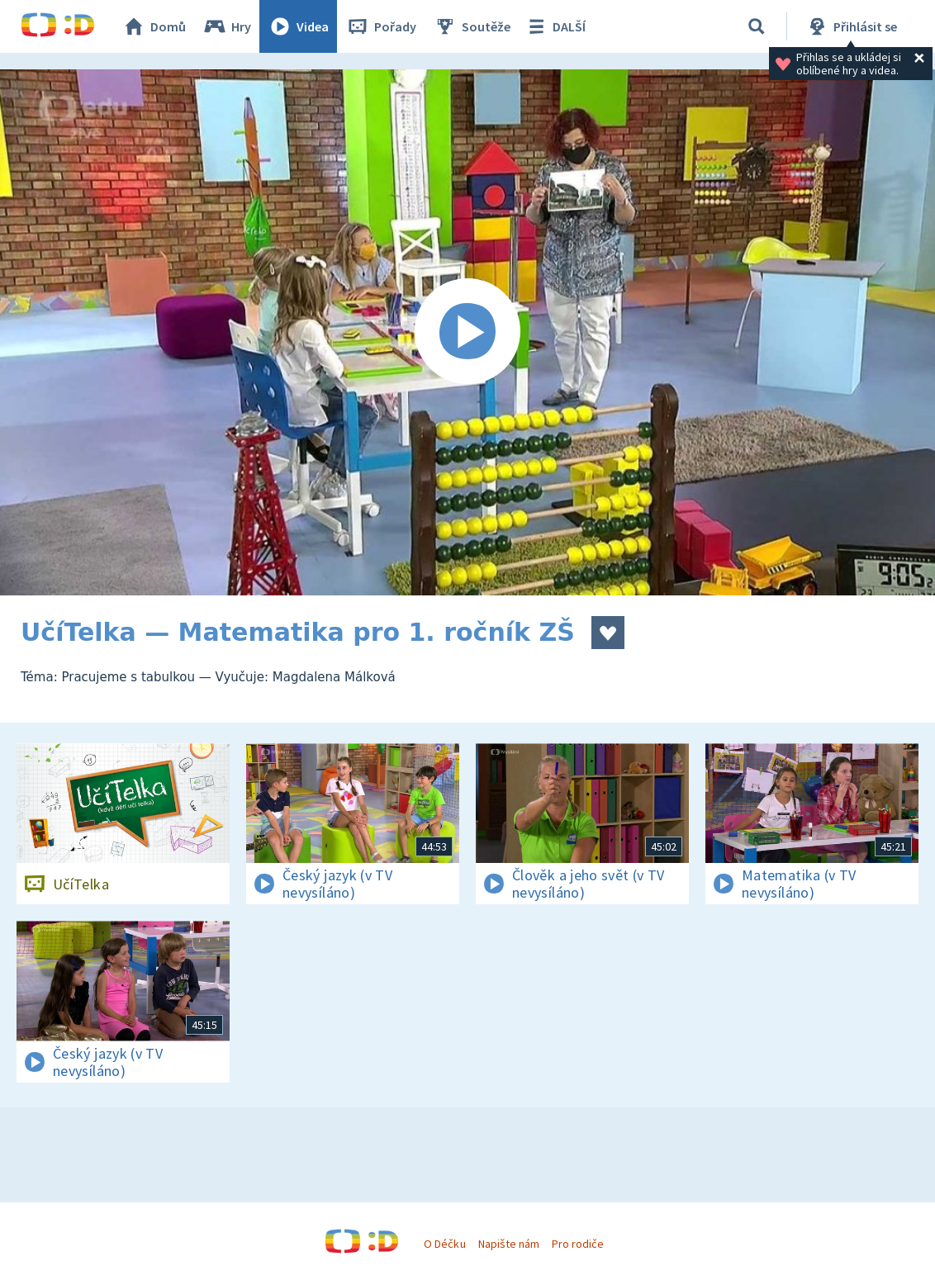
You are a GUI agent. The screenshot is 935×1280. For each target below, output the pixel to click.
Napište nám (508, 1243)
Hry (226, 26)
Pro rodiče (578, 1243)
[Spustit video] (467, 332)
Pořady (380, 26)
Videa (298, 26)
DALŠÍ (555, 26)
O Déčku (444, 1243)
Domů (153, 26)
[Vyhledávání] (756, 26)
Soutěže (471, 26)
